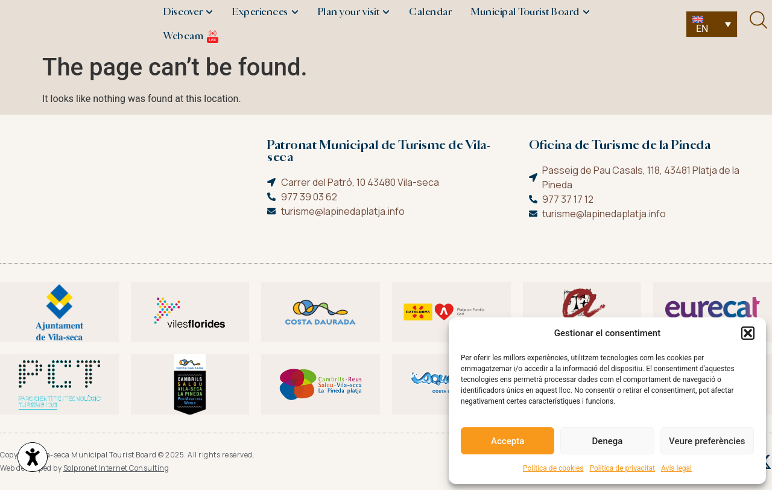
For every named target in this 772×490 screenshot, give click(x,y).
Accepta (507, 441)
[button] (748, 333)
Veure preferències (707, 441)
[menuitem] (712, 24)
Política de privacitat (623, 468)
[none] (712, 24)
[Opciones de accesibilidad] (33, 458)
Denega (607, 441)
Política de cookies (553, 468)
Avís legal (676, 468)
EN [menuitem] (702, 28)
